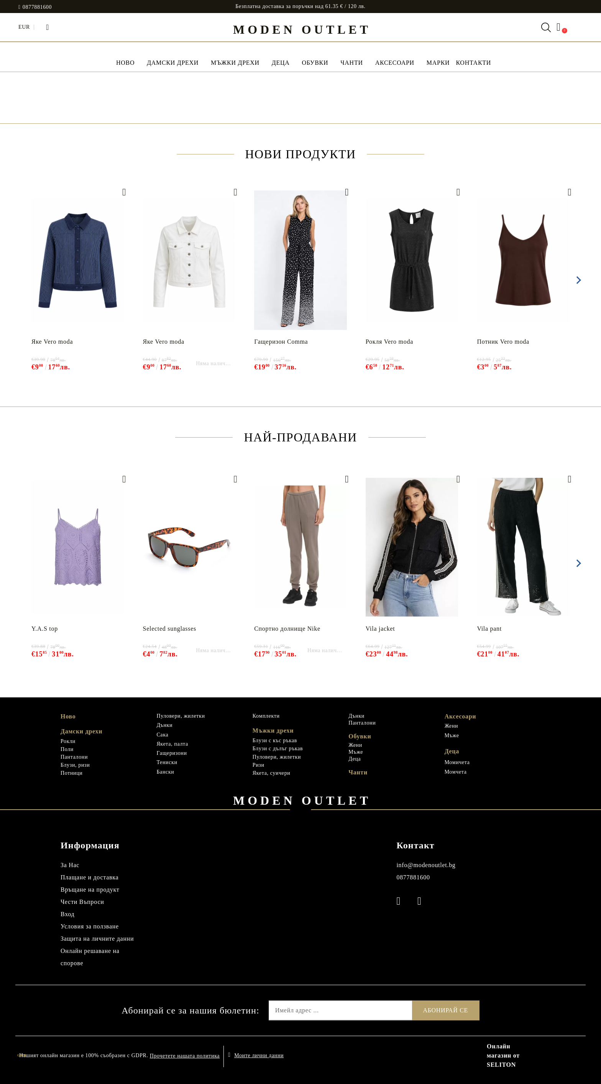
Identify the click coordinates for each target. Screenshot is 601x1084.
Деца (281, 62)
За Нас (70, 865)
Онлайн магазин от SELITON (503, 1055)
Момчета (456, 772)
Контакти (473, 62)
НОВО (125, 62)
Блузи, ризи (75, 765)
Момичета (457, 762)
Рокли (68, 741)
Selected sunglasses (169, 628)
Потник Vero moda (503, 341)
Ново (68, 716)
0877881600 (37, 7)
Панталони (74, 757)
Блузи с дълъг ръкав (278, 748)
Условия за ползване (90, 926)
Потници (71, 773)
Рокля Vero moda (389, 341)
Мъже (355, 752)
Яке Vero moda (52, 341)
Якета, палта (172, 744)
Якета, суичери (272, 773)
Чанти (351, 62)
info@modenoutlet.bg (425, 865)
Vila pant (489, 628)
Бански (165, 772)
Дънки (164, 725)
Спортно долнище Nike (287, 628)
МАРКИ (438, 62)
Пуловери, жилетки (180, 716)
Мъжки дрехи (235, 62)
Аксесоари (394, 62)
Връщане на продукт (90, 889)
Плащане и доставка (89, 877)
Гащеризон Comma (281, 341)
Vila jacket (380, 628)
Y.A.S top (44, 628)
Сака (162, 735)
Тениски (166, 762)
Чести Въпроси (82, 902)
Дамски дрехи (173, 62)
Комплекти (266, 716)
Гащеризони (171, 753)
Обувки (315, 62)
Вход (67, 914)
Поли (67, 749)
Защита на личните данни (97, 938)
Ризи (258, 765)
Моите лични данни (259, 1055)
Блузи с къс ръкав (275, 740)
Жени (355, 745)
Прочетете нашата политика (185, 1056)
